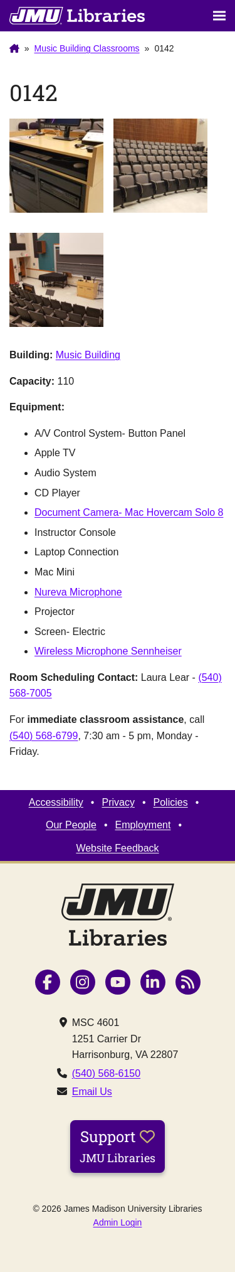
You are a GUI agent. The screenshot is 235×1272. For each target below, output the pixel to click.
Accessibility (56, 802)
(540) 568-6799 (43, 735)
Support (117, 1145)
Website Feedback (117, 848)
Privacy (118, 802)
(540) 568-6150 (106, 1073)
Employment (143, 825)
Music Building (88, 355)
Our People (71, 825)
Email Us (92, 1091)
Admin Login (117, 1222)
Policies (171, 802)
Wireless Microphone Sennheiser (108, 651)
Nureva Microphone (78, 592)
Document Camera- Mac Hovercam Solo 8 (128, 512)
